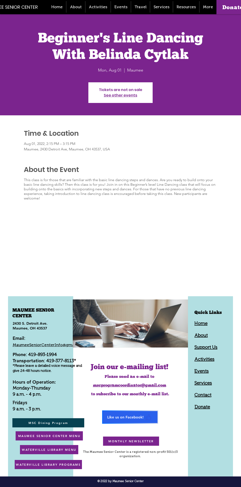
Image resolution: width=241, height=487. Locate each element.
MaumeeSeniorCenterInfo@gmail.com (49, 345)
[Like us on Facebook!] (130, 417)
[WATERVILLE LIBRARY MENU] (49, 449)
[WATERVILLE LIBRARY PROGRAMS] (48, 464)
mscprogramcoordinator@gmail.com (129, 385)
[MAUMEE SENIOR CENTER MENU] (49, 435)
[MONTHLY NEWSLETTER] (131, 441)
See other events (120, 95)
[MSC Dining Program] (48, 422)
